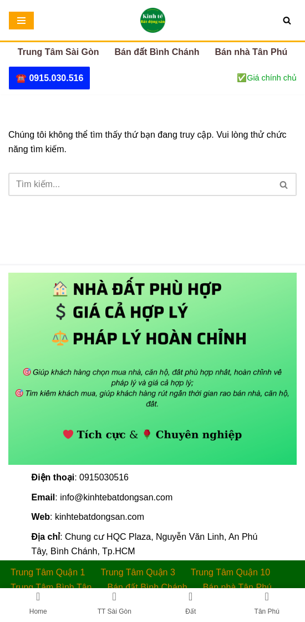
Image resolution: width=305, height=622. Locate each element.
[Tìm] (287, 20)
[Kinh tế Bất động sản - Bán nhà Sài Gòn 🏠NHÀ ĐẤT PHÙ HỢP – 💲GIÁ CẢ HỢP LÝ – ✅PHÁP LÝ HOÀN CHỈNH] (152, 20)
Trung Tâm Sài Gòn (58, 52)
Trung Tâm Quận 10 (230, 572)
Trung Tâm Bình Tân (51, 587)
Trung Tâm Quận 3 (137, 572)
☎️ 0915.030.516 (49, 78)
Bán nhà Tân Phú (251, 52)
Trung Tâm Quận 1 (48, 572)
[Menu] (21, 20)
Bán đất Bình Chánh (157, 52)
